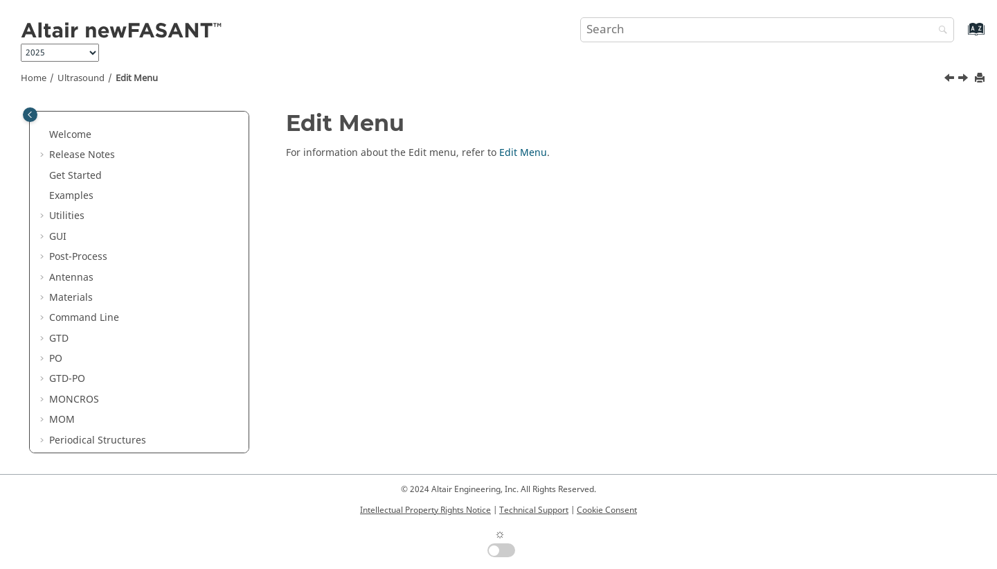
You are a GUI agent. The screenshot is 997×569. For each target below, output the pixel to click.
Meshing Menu (94, 432)
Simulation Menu (98, 371)
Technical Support (533, 510)
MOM (62, 187)
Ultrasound (81, 78)
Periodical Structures (97, 208)
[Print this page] (981, 78)
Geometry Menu (96, 330)
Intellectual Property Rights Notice (425, 510)
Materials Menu (95, 350)
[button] (43, 127)
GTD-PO (67, 146)
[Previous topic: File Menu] (950, 79)
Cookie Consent (607, 510)
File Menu (82, 269)
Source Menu (89, 391)
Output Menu (90, 412)
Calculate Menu (95, 452)
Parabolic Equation (92, 228)
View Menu (84, 310)
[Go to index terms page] (961, 35)
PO (55, 126)
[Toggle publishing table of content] (30, 114)
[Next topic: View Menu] (964, 79)
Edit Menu (137, 78)
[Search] (939, 30)
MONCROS (74, 167)
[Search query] (767, 29)
